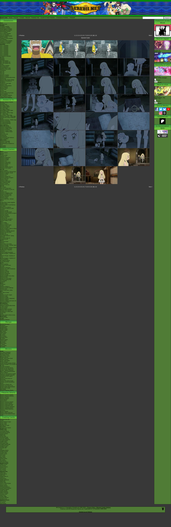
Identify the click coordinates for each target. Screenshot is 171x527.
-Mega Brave (3, 478)
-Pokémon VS (3, 498)
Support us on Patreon (85, 511)
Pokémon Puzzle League (6, 294)
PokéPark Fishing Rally (5, 279)
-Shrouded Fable (4, 443)
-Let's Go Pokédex (4, 34)
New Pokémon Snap (5, 182)
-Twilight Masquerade (5, 444)
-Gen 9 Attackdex (4, 55)
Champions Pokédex (62, 17)
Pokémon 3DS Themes (5, 310)
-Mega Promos (3, 464)
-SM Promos (3, 468)
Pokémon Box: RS (4, 272)
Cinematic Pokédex (4, 65)
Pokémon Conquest (5, 229)
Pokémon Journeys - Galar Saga (8, 116)
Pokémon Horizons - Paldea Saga (8, 119)
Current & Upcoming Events (6, 92)
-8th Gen (2, 72)
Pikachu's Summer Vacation (6, 394)
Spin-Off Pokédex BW (5, 63)
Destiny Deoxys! (4, 362)
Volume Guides (3, 330)
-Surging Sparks (4, 440)
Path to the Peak (4, 134)
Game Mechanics (4, 66)
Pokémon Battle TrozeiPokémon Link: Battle (7, 205)
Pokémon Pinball (4, 297)
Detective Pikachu (4, 196)
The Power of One (4, 354)
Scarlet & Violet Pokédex (47, 17)
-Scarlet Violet (3, 452)
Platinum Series (4, 339)
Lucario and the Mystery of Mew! (8, 363)
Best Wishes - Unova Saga (6, 112)
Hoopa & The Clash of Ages (6, 380)
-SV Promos (3, 465)
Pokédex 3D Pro (4, 234)
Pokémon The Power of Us (6, 385)
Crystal (1, 285)
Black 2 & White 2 (4, 223)
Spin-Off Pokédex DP (5, 62)
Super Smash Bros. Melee (6, 290)
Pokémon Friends (4, 159)
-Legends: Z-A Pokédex (5, 42)
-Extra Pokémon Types (5, 421)
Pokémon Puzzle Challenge (6, 287)
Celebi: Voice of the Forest (6, 358)
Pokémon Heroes (4, 359)
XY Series (2, 344)
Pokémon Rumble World (6, 212)
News (1, 23)
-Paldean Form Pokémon (6, 97)
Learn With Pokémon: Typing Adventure (7, 236)
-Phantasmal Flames (5, 432)
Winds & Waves (4, 152)
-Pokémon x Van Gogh (5, 83)
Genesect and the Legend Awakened (6, 377)
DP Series (2, 338)
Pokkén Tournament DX (5, 195)
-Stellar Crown (3, 442)
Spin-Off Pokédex (4, 60)
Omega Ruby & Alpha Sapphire (7, 202)
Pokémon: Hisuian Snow (6, 130)
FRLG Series (3, 336)
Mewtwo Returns (4, 357)
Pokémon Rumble (4, 246)
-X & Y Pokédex (4, 32)
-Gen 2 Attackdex (4, 46)
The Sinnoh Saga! (4, 111)
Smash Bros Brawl (4, 261)
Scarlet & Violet (3, 155)
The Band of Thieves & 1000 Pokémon (7, 209)
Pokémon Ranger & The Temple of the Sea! (8, 365)
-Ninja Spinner (3, 474)
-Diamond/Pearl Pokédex (6, 30)
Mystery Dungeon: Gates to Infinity (8, 228)
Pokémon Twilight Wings (6, 128)
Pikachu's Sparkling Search (6, 407)
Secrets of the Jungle (5, 388)
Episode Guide (85, 37)
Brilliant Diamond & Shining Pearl (8, 171)
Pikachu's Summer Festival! (6, 402)
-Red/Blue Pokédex (4, 26)
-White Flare (3, 436)
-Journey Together (4, 438)
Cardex (2, 64)
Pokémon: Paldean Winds (6, 131)
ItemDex (2, 57)
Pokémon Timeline (4, 75)
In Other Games (4, 306)
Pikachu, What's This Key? (6, 412)
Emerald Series (3, 337)
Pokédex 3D (3, 233)
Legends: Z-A (3, 156)
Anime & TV (8, 100)
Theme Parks (3, 89)
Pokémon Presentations (6, 85)
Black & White (3, 222)
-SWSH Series (3, 453)
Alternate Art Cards (4, 425)
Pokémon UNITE (4, 164)
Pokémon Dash (3, 270)
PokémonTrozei (4, 277)
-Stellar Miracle (3, 490)
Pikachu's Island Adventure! (6, 404)
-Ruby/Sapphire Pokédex (6, 28)
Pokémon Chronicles (5, 121)
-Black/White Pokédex (5, 31)
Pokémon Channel (4, 271)
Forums (16, 17)
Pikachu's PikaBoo (4, 398)
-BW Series (3, 457)
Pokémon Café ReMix (5, 162)
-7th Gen (2, 73)
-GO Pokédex (3, 39)
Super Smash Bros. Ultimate (7, 199)
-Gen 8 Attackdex (4, 53)
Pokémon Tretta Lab (5, 226)
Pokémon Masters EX (5, 163)
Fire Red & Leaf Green (5, 265)
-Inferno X (2, 477)
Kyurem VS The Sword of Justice (8, 373)
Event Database (4, 94)
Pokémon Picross (4, 214)
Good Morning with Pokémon (7, 137)
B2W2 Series (3, 343)
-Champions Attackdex (5, 56)
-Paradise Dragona (4, 489)
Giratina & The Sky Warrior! (6, 367)
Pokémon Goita (3, 317)
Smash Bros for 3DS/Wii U (6, 219)
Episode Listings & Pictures (6, 102)
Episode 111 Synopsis (160, 78)
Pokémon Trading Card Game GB (8, 300)
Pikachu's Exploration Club (6, 405)
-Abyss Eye (3, 472)
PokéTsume (3, 147)
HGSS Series (3, 340)
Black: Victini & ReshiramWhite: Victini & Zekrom (7, 372)
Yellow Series (3, 332)
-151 (1, 449)
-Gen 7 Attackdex (4, 52)
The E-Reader (3, 280)
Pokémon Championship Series (7, 77)
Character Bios (3, 104)
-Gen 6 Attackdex (4, 51)
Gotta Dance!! (3, 400)
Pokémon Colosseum (5, 267)
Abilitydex (2, 59)
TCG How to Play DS (5, 238)
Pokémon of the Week (5, 69)
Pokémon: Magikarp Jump (6, 193)
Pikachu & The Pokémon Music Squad (7, 414)
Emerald (2, 266)
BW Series (2, 342)
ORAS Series (3, 345)
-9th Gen (2, 71)
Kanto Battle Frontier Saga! (6, 110)
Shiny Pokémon (4, 124)
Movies (8, 349)
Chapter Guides (4, 329)
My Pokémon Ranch (5, 260)
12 (96, 35)
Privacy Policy (91, 507)
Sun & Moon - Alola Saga (6, 115)
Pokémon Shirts (4, 88)
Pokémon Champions (5, 157)
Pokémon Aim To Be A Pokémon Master (7, 118)
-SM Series (2, 455)
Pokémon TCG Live (4, 184)
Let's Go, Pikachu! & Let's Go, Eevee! (7, 190)
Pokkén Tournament (5, 216)
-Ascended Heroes (4, 431)
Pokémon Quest (4, 197)
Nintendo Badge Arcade (5, 220)
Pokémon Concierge (5, 141)
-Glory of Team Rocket (5, 483)
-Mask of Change (4, 492)
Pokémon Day (3, 84)
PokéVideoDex (3, 136)
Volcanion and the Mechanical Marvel (7, 382)
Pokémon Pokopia (4, 158)
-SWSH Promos (4, 466)
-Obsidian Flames (4, 450)
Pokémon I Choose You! (6, 384)
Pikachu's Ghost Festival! (6, 403)
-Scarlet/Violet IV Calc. (5, 68)
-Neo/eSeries (3, 461)
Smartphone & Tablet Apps (6, 311)
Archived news (3, 24)
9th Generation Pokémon (6, 95)
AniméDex (2, 103)
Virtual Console (3, 308)
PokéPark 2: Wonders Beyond (7, 231)
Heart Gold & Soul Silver (6, 244)
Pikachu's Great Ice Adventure (7, 406)
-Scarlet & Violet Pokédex (6, 40)
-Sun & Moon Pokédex (5, 33)
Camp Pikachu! (3, 399)
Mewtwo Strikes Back (5, 353)
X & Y (1, 201)
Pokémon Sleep (4, 165)
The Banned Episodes (5, 123)
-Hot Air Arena (3, 484)
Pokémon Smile (4, 180)
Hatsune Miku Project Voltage (7, 79)
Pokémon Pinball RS (5, 273)
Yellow (1, 293)
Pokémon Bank (3, 203)
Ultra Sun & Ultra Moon (5, 188)
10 (91, 35)
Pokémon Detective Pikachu (7, 390)
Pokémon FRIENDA (5, 319)
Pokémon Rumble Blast (5, 232)
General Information (5, 324)
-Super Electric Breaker (5, 488)
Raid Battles (3, 426)
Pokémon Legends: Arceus (6, 172)
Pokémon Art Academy (5, 207)
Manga (8, 322)
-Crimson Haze (3, 494)
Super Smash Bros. (4, 302)
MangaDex (2, 325)
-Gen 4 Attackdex (4, 49)
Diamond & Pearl (4, 241)
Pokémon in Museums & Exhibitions (6, 81)
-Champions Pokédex (5, 43)
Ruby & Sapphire (4, 264)
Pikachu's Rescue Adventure (7, 396)
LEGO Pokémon (4, 87)
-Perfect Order (3, 430)
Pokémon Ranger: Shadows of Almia (7, 256)
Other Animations (4, 138)
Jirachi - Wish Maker (5, 360)
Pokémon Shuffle (4, 210)
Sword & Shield (3, 170)
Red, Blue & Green (4, 292)
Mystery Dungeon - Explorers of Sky (7, 254)
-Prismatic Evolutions (5, 439)
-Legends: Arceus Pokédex (6, 38)
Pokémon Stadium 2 (5, 286)
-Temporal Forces (4, 445)
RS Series (2, 335)
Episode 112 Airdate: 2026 (159, 97)
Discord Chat (3, 91)
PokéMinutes (3, 135)
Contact (22, 17)
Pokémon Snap (3, 296)
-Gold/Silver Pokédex (5, 27)
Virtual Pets (3, 312)
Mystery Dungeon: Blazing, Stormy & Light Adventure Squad (8, 248)
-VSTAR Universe (4, 497)
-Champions (3, 70)
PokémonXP (3, 78)
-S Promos (2, 502)
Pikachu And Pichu (4, 397)
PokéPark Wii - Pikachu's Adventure (6, 250)
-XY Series (2, 456)
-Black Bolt (2, 434)
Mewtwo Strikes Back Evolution (7, 386)
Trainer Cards (3, 423)
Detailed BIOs (3, 327)
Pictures (158, 82)
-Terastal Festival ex (5, 487)
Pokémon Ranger (4, 274)
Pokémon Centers (4, 76)
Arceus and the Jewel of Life (7, 369)
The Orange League (5, 106)
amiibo (1, 313)
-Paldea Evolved (4, 451)
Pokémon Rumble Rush (5, 194)
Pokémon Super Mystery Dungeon (8, 213)
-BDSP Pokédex (4, 37)
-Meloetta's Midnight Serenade (7, 375)
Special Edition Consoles (6, 309)
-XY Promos (3, 469)
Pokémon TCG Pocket (5, 168)
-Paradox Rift (3, 447)
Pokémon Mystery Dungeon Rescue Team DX (6, 178)
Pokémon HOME (4, 174)
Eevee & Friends (4, 411)
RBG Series (3, 331)
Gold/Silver (2, 284)
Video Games (8, 149)
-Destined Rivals (4, 437)
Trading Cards (8, 417)
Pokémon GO (3, 161)
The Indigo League (4, 105)
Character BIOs (3, 326)
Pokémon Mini (3, 289)
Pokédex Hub (35, 17)
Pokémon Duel (3, 217)
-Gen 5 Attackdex (4, 50)
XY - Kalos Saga (4, 114)
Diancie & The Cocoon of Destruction (6, 379)
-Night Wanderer (4, 491)
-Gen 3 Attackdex (4, 47)
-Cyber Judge (3, 496)
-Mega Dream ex (4, 476)
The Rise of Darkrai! (5, 366)
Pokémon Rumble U (5, 227)
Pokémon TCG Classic (5, 427)
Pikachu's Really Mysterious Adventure (6, 409)
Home (10, 17)
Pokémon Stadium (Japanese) (7, 298)
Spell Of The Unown (5, 356)
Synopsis (157, 101)
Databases (8, 21)
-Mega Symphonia (4, 479)
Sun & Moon (3, 187)
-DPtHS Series (3, 458)
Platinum (2, 242)
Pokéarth (72, 17)
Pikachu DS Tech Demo (5, 278)
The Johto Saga (4, 108)
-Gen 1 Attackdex (4, 45)
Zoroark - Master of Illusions (6, 370)
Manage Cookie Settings (103, 507)
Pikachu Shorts (8, 393)
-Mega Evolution (4, 433)
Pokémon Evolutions (5, 129)
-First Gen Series (4, 462)
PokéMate (2, 281)
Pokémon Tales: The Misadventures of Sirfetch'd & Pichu (7, 143)
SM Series (2, 346)
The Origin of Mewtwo (5, 352)
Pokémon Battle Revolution (6, 252)
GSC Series (3, 333)
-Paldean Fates (3, 446)
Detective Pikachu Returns (6, 167)
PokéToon (2, 132)
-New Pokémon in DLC (5, 96)
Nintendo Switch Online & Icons (7, 315)
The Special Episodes (5, 122)
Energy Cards (3, 424)
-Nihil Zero (2, 475)
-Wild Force (3, 495)
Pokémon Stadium (4, 299)
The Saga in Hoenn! (5, 109)
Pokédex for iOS (4, 239)
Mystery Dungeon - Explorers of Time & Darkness (7, 259)
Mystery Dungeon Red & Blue (7, 276)
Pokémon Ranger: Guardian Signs (8, 245)
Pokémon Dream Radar (5, 225)
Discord (28, 17)
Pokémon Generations (5, 127)
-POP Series (3, 470)
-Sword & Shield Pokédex (6, 36)
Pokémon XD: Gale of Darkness (7, 268)
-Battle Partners (4, 485)
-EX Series (2, 459)
